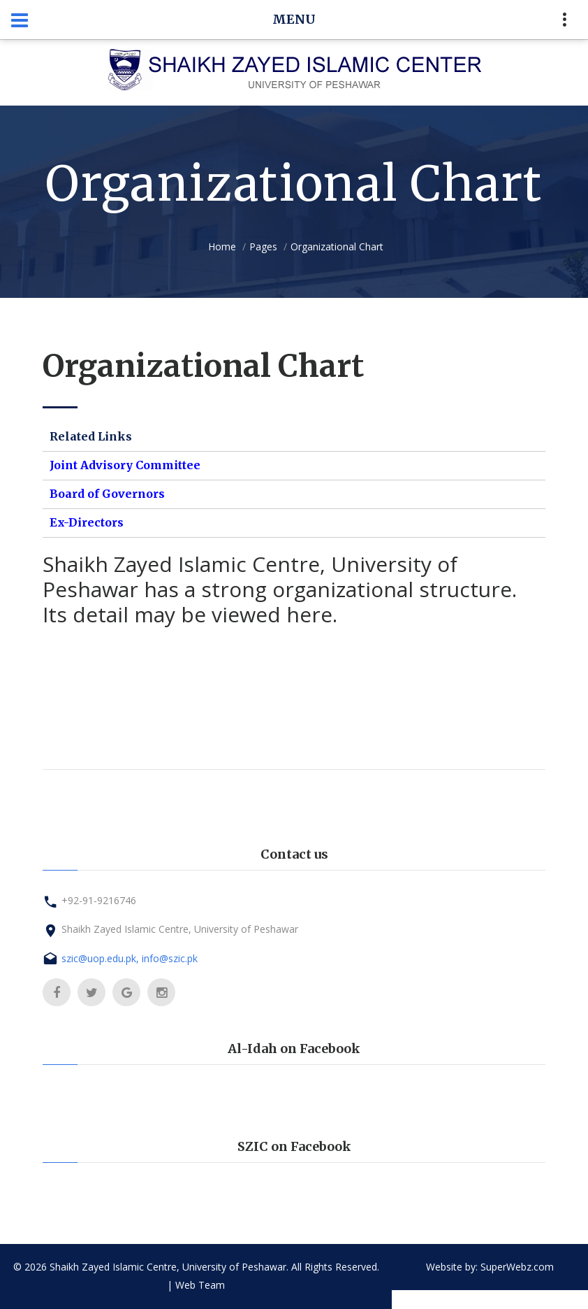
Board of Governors (107, 494)
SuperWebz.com (517, 1266)
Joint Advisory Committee (125, 465)
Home (222, 246)
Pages (263, 246)
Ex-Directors (87, 522)
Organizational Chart (337, 246)
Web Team (200, 1285)
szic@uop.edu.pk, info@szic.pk (129, 958)
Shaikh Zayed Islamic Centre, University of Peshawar (179, 929)
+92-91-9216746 (98, 900)
